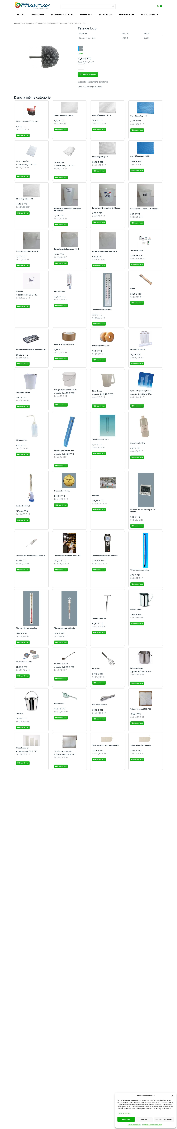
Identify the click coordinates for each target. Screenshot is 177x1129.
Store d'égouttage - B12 (24, 200)
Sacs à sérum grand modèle (140, 747)
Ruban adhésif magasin (101, 347)
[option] (80, 48)
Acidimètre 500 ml (23, 507)
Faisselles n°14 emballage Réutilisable (144, 210)
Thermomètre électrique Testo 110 (104, 557)
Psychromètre (59, 293)
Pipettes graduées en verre (64, 452)
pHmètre (95, 497)
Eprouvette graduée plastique (141, 392)
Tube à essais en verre (100, 441)
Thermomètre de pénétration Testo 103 (30, 557)
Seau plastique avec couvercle (65, 391)
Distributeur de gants (24, 663)
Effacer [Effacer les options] (80, 53)
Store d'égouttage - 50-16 (63, 117)
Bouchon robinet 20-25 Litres (27, 123)
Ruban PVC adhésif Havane (64, 346)
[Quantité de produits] (81, 67)
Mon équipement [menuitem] (149, 14)
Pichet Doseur (97, 392)
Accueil (17, 23)
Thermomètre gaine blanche (64, 629)
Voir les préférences (163, 1119)
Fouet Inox (96, 670)
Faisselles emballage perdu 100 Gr (104, 253)
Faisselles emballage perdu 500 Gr (67, 250)
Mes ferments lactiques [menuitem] (62, 14)
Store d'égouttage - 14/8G (139, 157)
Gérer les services (124, 1113)
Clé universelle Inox (99, 706)
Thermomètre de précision (140, 571)
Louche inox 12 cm (61, 665)
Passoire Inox (59, 705)
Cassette (19, 293)
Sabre (132, 290)
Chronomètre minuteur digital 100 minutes (142, 512)
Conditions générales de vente (152, 1125)
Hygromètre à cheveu (62, 492)
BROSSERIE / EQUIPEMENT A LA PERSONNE (55, 23)
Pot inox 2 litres (136, 611)
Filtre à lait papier (22, 749)
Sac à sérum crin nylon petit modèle (105, 747)
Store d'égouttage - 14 (138, 117)
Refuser (144, 1119)
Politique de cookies (134, 1125)
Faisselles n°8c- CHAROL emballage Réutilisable (67, 211)
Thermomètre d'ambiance (101, 311)
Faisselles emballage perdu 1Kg (27, 253)
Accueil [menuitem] (20, 14)
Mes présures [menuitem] (38, 14)
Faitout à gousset (136, 669)
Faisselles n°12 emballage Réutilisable (106, 209)
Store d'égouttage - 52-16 (101, 117)
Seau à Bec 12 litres (23, 394)
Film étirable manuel (137, 351)
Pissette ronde (21, 441)
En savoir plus (22, 137)
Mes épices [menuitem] (86, 14)
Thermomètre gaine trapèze (26, 629)
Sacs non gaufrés (22, 163)
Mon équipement (29, 23)
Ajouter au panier (88, 74)
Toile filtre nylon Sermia (62, 752)
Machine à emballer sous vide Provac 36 (31, 351)
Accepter (126, 1119)
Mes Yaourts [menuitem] (105, 14)
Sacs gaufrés (59, 164)
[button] (172, 1096)
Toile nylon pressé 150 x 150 (140, 710)
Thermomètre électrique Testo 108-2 (67, 557)
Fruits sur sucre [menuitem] (126, 14)
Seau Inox (19, 715)
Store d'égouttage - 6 (100, 158)
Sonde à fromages (99, 620)
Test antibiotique (136, 252)
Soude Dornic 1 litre (137, 444)
